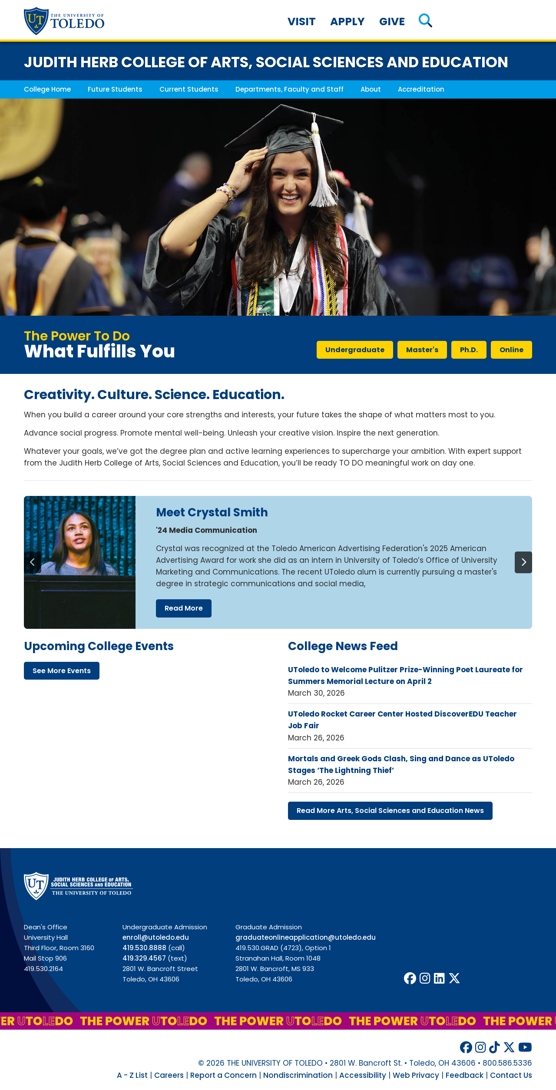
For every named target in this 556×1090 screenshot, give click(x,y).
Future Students (115, 89)
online (511, 350)
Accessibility (362, 1075)
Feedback (464, 1075)
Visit (302, 21)
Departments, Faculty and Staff (289, 89)
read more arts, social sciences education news (390, 811)
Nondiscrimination (298, 1075)
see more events (62, 671)
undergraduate (354, 350)
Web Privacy (416, 1075)
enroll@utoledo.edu (155, 937)
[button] (425, 21)
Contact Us (511, 1075)
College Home (47, 89)
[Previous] (32, 562)
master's (422, 350)
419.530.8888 (144, 947)
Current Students (188, 89)
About (371, 89)
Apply (347, 21)
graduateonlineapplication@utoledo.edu (305, 937)
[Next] (523, 562)
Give (392, 21)
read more (184, 608)
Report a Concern (223, 1075)
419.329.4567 (144, 958)
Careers (169, 1075)
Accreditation (421, 89)
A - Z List (132, 1075)
